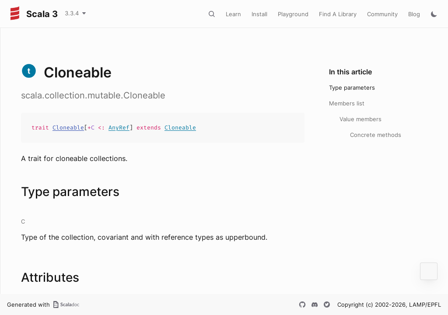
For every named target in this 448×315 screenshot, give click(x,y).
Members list (346, 103)
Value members (361, 119)
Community (382, 14)
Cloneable (68, 127)
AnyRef (119, 127)
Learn (233, 14)
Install (259, 14)
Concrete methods (375, 134)
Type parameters (352, 87)
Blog (414, 14)
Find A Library (338, 14)
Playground (293, 14)
